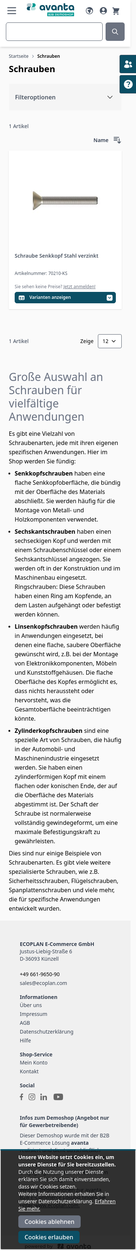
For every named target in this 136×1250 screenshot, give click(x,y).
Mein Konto (34, 1062)
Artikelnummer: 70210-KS (41, 273)
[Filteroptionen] (65, 97)
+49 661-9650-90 (40, 974)
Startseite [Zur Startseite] (19, 56)
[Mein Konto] (103, 10)
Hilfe (25, 1040)
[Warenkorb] (115, 11)
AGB (25, 1022)
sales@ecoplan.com (43, 982)
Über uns (31, 1005)
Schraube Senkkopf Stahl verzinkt (56, 255)
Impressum (33, 1013)
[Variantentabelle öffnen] (65, 297)
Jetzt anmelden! (79, 286)
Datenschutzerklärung (46, 1031)
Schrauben (48, 56)
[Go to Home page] (50, 10)
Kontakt (29, 1071)
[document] (68, 1200)
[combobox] (54, 31)
